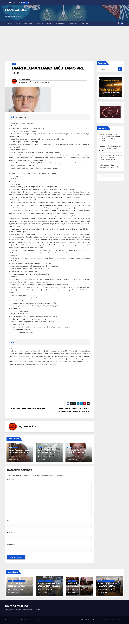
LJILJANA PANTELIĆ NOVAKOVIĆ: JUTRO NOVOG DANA (110, 158)
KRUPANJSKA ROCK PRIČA (109, 167)
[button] (118, 23)
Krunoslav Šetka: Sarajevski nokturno (27, 409)
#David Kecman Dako (41, 82)
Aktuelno (60, 23)
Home (9, 23)
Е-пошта (11, 533)
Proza (15, 447)
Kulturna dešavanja (19, 580)
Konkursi (28, 23)
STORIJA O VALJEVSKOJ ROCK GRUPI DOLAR (110, 148)
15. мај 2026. (104, 589)
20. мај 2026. (15, 589)
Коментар (11, 480)
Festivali (41, 580)
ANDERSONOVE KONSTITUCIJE (47, 451)
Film (18, 23)
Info (10, 580)
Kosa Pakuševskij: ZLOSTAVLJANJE (18, 451)
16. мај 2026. (74, 589)
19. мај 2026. (45, 589)
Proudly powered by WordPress (15, 620)
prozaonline (25, 79)
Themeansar (41, 620)
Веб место (11, 545)
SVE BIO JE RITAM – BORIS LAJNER (109, 139)
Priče (13, 63)
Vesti (49, 23)
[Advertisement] (64, 40)
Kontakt (85, 23)
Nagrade (73, 23)
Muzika (40, 23)
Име (9, 520)
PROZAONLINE (16, 10)
